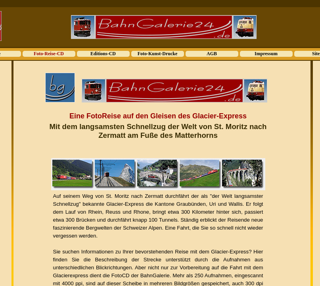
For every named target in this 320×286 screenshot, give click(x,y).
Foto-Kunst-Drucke (158, 53)
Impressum (266, 53)
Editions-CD (103, 53)
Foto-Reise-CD (49, 53)
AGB (212, 53)
